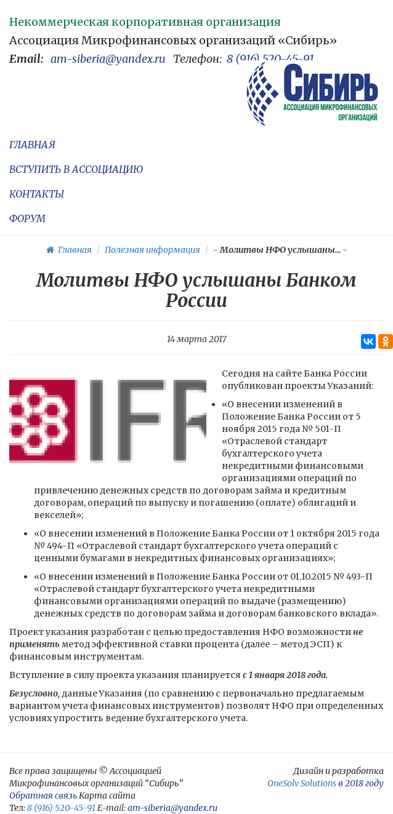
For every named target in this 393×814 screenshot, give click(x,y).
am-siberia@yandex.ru (108, 59)
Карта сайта (107, 795)
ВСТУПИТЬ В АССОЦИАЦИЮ (76, 169)
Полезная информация (152, 249)
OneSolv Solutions (301, 783)
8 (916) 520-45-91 (270, 59)
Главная (69, 249)
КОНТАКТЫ (36, 194)
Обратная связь (43, 795)
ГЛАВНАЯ (32, 144)
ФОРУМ (27, 218)
